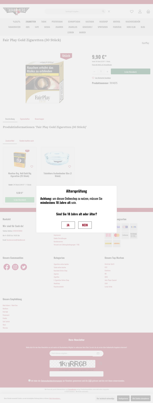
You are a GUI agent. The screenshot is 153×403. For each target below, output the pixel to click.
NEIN (85, 225)
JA (68, 225)
